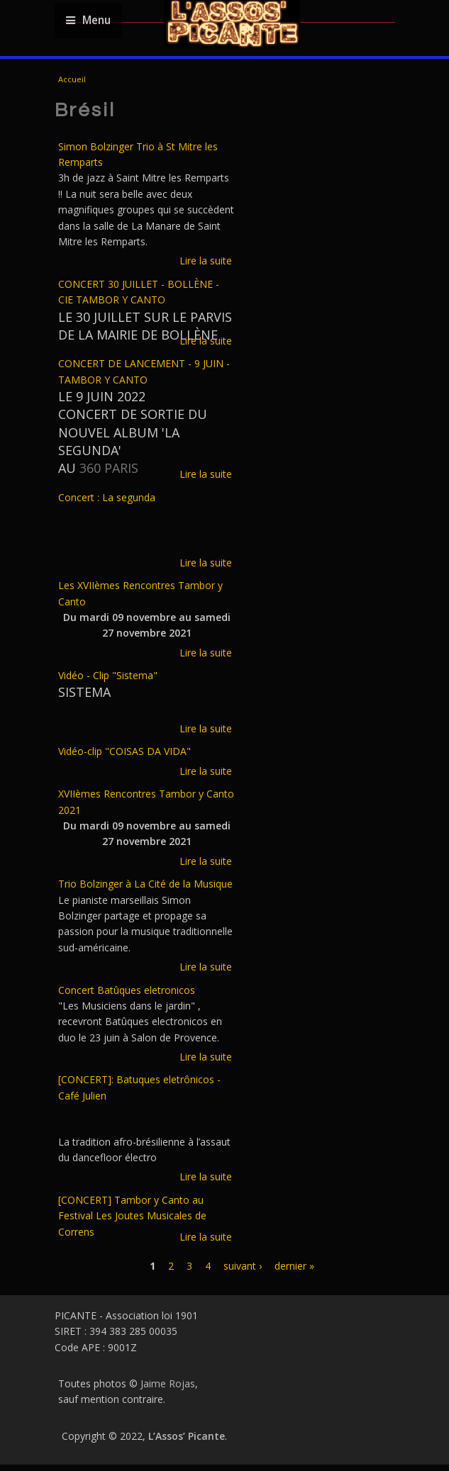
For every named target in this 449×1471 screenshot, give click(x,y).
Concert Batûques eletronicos (126, 990)
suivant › (242, 1266)
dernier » (294, 1266)
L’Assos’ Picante (186, 1436)
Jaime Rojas (167, 1383)
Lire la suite (205, 260)
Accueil (72, 79)
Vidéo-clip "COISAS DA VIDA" (124, 751)
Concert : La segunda (106, 497)
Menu (88, 20)
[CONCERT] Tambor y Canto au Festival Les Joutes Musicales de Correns (132, 1215)
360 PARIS (108, 467)
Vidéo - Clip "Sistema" (107, 675)
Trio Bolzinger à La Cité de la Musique (145, 883)
